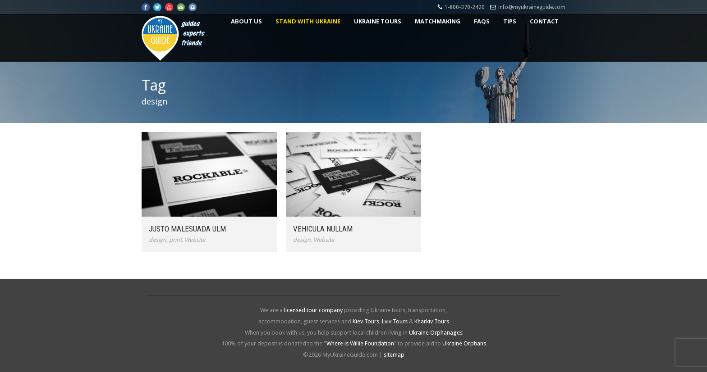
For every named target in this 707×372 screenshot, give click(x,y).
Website (194, 239)
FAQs (482, 21)
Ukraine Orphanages (436, 332)
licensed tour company (313, 310)
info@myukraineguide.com (531, 7)
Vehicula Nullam (323, 228)
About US (246, 21)
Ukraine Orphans (464, 343)
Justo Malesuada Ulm (187, 228)
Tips (509, 21)
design (157, 239)
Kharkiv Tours (431, 321)
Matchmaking (437, 21)
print (175, 239)
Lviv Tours (395, 321)
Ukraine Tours (377, 21)
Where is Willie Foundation (360, 343)
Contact (544, 21)
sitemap (394, 354)
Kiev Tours (366, 321)
